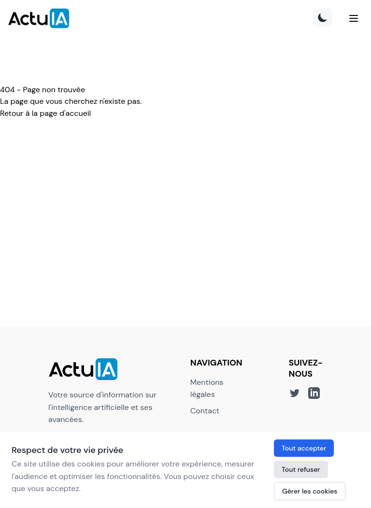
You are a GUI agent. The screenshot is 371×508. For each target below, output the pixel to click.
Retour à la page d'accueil (45, 113)
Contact (204, 411)
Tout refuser (301, 469)
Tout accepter (304, 448)
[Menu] (353, 18)
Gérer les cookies (309, 491)
